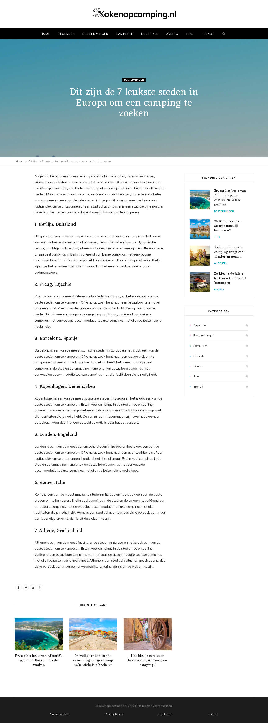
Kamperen (125, 33)
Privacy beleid (114, 714)
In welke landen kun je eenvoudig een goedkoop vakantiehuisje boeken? (93, 660)
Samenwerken (59, 714)
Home (45, 33)
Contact (213, 714)
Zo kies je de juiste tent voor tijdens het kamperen (230, 278)
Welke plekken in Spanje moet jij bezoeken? (227, 226)
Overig (172, 33)
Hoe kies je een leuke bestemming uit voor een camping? (147, 660)
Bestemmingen (95, 33)
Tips (190, 33)
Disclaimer (165, 714)
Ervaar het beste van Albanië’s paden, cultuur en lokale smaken (38, 660)
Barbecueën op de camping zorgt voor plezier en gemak (229, 252)
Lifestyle (149, 33)
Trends (208, 33)
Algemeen (66, 33)
